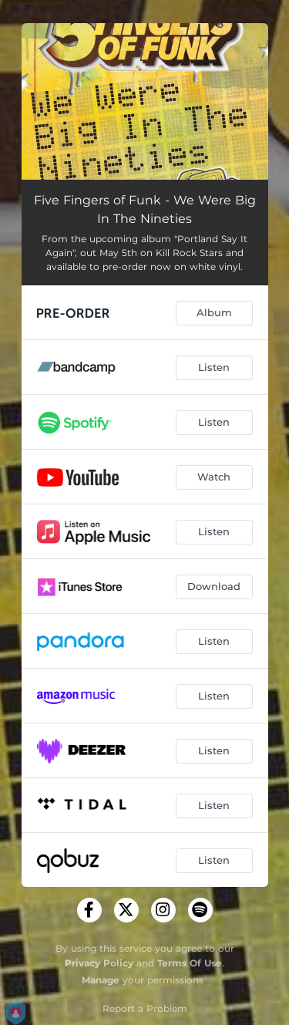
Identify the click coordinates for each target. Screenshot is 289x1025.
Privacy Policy (99, 963)
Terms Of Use (189, 963)
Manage (100, 980)
